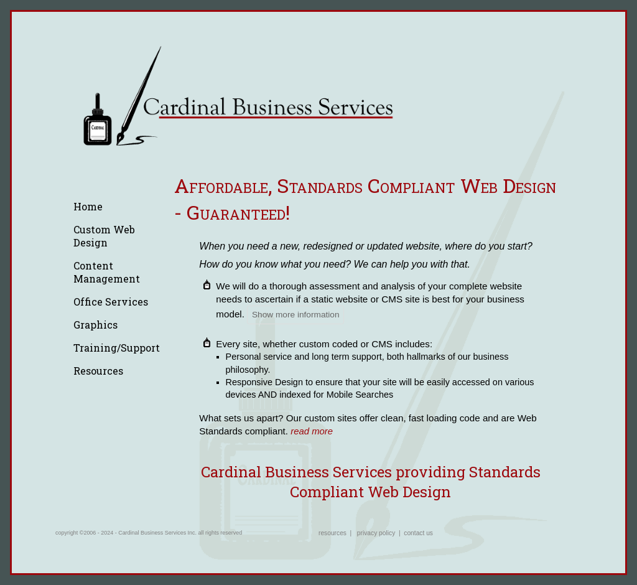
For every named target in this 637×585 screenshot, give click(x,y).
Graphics (95, 324)
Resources (98, 370)
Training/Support (116, 347)
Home (88, 206)
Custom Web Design (104, 236)
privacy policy (376, 533)
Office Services (110, 301)
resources (332, 533)
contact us (418, 533)
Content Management (106, 272)
